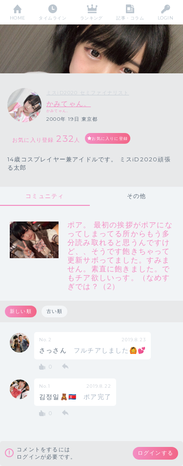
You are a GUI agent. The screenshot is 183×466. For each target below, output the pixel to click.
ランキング (91, 18)
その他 (136, 196)
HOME (17, 18)
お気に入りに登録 (110, 138)
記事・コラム (130, 18)
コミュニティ (44, 196)
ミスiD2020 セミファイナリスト (87, 92)
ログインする (155, 452)
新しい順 (21, 311)
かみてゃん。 (68, 103)
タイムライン (52, 18)
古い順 (54, 311)
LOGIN (165, 18)
